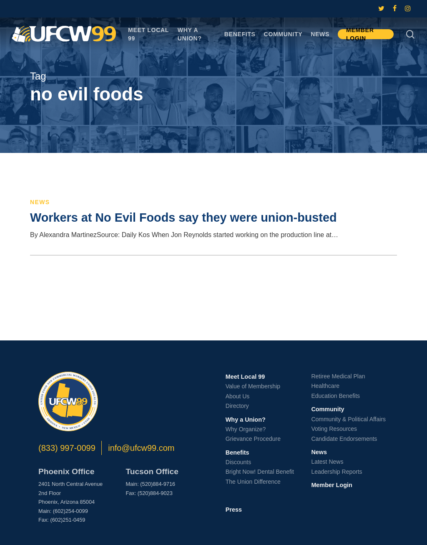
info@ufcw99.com (141, 447)
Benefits (237, 452)
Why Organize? (246, 429)
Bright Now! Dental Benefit (260, 471)
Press (234, 509)
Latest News (327, 461)
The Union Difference (253, 481)
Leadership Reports (336, 471)
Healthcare (325, 385)
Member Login (331, 485)
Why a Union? (246, 419)
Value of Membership (253, 386)
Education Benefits (335, 395)
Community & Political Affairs (348, 419)
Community (327, 409)
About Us (238, 396)
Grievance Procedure (253, 438)
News (40, 202)
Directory (237, 405)
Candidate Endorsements (344, 438)
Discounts (238, 462)
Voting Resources (334, 428)
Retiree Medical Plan (338, 376)
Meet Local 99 (245, 376)
